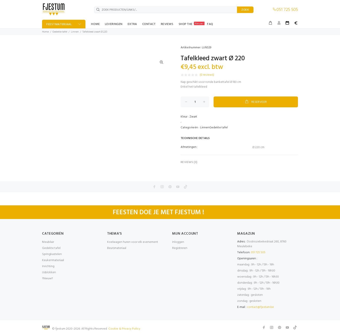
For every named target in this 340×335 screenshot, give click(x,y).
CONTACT (149, 24)
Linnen (75, 32)
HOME (95, 24)
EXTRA (132, 24)
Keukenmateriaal (53, 260)
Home (45, 32)
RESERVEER (256, 102)
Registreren (179, 248)
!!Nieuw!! (47, 278)
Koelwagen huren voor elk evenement (132, 242)
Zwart (193, 116)
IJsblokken (49, 272)
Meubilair (48, 242)
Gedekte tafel (59, 32)
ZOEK (245, 9)
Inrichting (48, 266)
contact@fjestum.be (260, 307)
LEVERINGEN (114, 24)
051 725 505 (287, 9)
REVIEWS (167, 24)
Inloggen (178, 242)
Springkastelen (52, 254)
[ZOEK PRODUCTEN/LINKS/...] (165, 10)
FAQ (210, 24)
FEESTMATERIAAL (59, 24)
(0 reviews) (207, 75)
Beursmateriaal (116, 248)
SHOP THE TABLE (192, 24)
